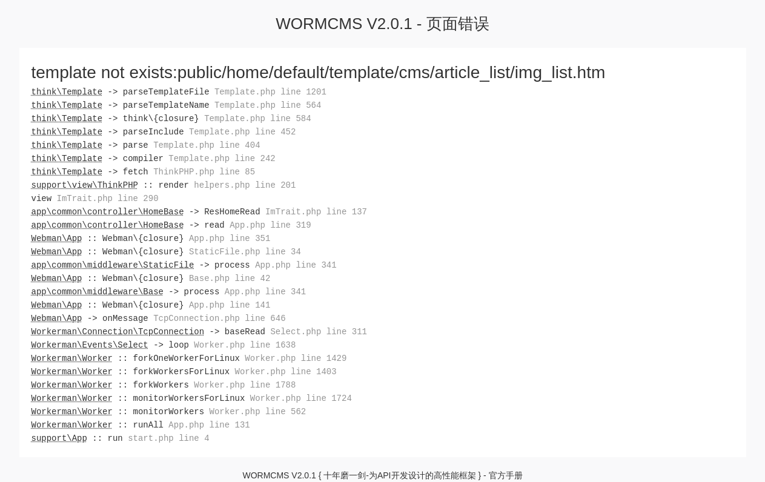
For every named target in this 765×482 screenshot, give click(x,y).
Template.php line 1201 (270, 91)
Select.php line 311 (318, 331)
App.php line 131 (209, 425)
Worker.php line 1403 (286, 371)
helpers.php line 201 (245, 185)
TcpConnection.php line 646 (219, 318)
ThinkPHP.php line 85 (204, 171)
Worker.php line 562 (258, 411)
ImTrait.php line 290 (108, 198)
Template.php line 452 (242, 131)
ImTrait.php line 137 (316, 211)
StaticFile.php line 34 (245, 251)
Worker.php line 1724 (301, 398)
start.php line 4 (168, 438)
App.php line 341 (295, 265)
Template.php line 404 (206, 145)
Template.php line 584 (257, 118)
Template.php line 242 (221, 158)
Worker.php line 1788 (245, 385)
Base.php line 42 (229, 278)
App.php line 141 (229, 305)
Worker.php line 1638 (245, 345)
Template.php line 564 (267, 105)
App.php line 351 (229, 238)
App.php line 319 (270, 225)
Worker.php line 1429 (295, 358)
